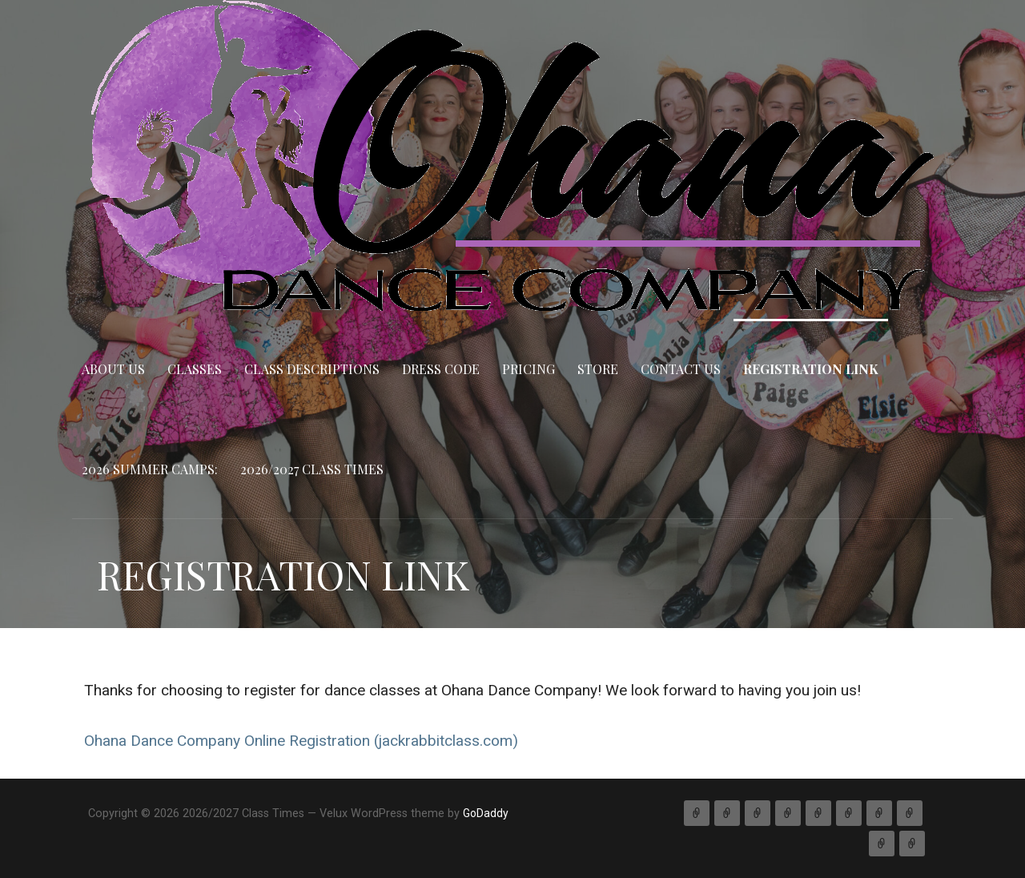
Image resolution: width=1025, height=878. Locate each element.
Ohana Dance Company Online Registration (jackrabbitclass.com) (301, 740)
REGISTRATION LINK (810, 368)
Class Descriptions (312, 368)
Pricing (528, 368)
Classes (194, 368)
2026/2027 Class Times (312, 469)
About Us (113, 368)
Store (597, 368)
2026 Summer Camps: (150, 469)
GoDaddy (485, 813)
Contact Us (681, 368)
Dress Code (441, 368)
